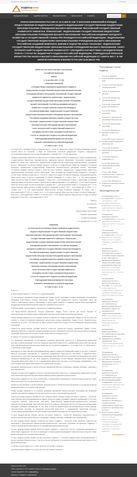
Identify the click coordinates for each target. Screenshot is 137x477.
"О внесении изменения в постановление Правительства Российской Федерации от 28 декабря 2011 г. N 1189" (113, 237)
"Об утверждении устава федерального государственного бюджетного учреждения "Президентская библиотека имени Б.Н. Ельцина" (113, 287)
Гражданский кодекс (21, 16)
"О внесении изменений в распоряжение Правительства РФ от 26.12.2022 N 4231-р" (113, 220)
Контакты (122, 2)
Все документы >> (119, 435)
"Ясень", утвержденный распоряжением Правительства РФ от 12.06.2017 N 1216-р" (113, 338)
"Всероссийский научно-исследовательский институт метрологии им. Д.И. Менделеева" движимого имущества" (112, 312)
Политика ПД (32, 475)
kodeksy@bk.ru (33, 472)
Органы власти (76, 16)
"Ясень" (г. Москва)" (112, 359)
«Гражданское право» (49, 469)
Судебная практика (40, 16)
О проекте (91, 16)
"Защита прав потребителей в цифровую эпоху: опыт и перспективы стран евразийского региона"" (113, 380)
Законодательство (59, 16)
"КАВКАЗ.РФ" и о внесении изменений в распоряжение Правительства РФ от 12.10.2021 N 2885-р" (113, 261)
